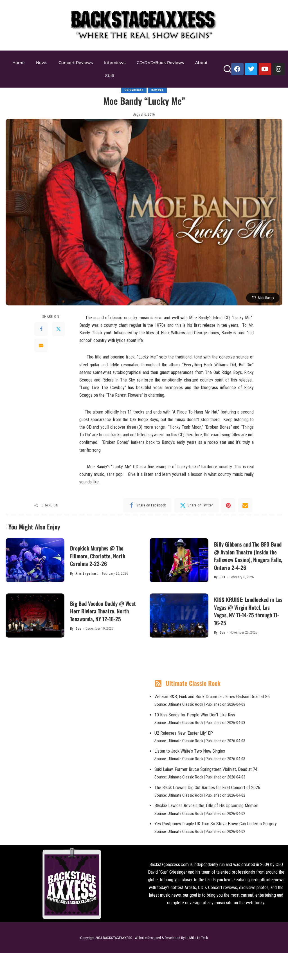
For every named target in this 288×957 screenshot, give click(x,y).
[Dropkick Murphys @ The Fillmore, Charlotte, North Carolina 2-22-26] (35, 560)
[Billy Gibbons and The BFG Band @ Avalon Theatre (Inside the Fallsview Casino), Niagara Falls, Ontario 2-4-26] (179, 560)
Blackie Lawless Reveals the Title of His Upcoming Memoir (206, 809)
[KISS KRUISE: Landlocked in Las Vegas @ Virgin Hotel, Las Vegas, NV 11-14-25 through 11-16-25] (179, 619)
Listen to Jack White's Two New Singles (189, 755)
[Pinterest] (228, 506)
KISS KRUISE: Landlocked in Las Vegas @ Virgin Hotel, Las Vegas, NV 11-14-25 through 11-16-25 (246, 615)
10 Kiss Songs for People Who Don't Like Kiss (194, 718)
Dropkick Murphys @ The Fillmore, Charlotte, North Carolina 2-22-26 (101, 557)
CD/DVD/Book (134, 90)
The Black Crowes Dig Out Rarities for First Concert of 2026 (207, 791)
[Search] (227, 71)
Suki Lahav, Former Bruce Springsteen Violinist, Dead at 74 (205, 773)
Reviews (158, 90)
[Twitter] (58, 329)
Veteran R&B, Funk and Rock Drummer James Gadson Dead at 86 (212, 700)
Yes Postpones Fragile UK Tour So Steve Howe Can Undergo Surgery (215, 827)
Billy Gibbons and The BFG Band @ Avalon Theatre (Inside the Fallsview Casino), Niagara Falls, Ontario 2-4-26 (247, 557)
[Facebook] (41, 329)
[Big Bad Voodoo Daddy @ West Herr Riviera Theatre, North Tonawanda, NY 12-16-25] (35, 619)
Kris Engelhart (86, 575)
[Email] (41, 345)
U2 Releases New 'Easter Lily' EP (183, 736)
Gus (222, 583)
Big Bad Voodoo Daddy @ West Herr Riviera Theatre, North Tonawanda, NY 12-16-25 (104, 615)
